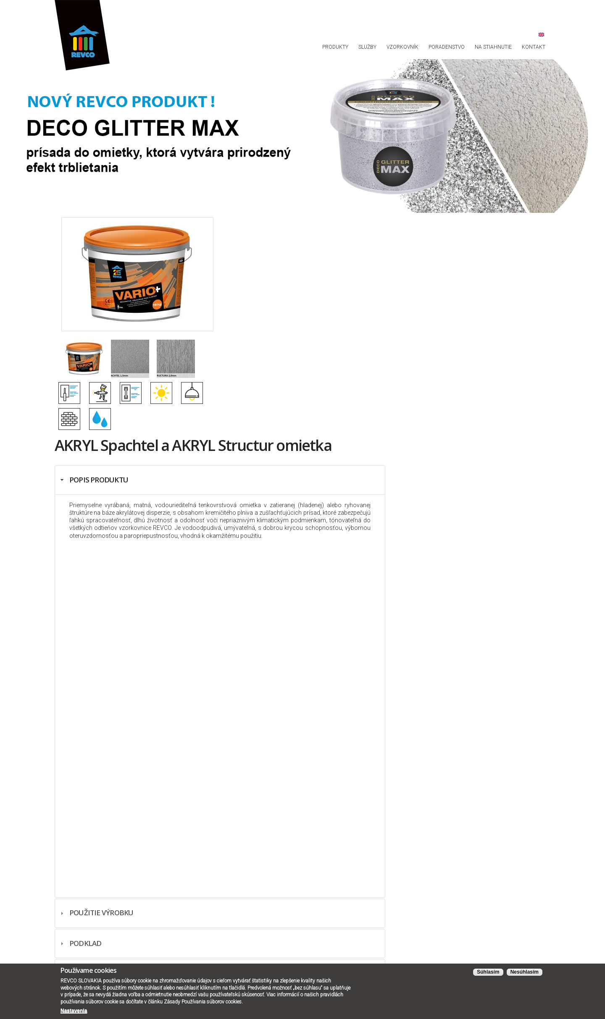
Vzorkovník (402, 47)
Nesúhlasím (524, 972)
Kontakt (533, 47)
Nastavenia (73, 1011)
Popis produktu (98, 480)
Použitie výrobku (101, 912)
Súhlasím (488, 972)
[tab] (220, 480)
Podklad (85, 943)
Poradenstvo (447, 47)
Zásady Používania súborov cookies (203, 1002)
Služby (367, 47)
